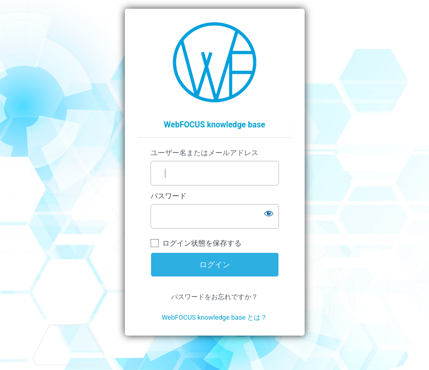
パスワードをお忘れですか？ (214, 297)
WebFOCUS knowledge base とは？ (214, 317)
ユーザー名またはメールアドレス (204, 153)
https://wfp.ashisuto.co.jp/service (214, 62)
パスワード (168, 196)
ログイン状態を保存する (201, 243)
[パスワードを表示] (268, 213)
